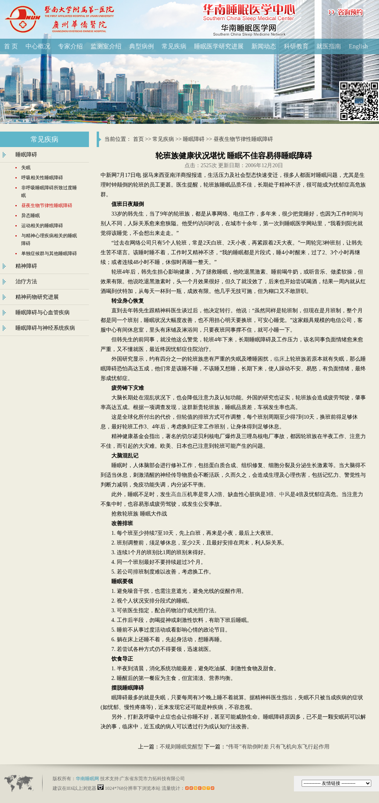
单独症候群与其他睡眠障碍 (49, 253)
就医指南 (328, 46)
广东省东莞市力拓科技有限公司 (152, 778)
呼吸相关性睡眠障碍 (42, 177)
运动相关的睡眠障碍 (42, 225)
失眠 (26, 167)
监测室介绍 (105, 46)
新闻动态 (263, 46)
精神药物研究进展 (37, 297)
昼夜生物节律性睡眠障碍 (243, 139)
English (358, 46)
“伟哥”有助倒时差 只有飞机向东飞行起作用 (277, 747)
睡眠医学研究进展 (219, 46)
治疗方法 (26, 281)
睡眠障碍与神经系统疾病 (45, 328)
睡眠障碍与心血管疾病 (42, 312)
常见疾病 (174, 46)
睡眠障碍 (194, 139)
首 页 (11, 46)
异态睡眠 (30, 215)
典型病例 (141, 46)
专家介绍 (70, 46)
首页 (138, 139)
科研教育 (296, 46)
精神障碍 (26, 266)
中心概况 (38, 46)
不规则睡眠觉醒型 (181, 747)
